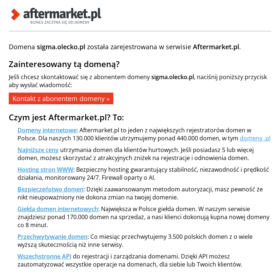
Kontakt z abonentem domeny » (61, 98)
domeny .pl (255, 138)
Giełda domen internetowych (58, 209)
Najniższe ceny (38, 150)
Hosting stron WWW (45, 170)
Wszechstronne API (44, 256)
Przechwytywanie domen (53, 237)
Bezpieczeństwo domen (50, 189)
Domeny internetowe (47, 130)
